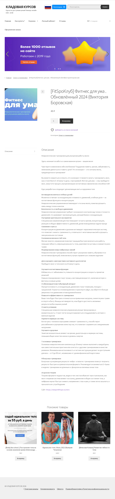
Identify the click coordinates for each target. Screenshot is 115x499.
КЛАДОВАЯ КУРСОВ (21, 7)
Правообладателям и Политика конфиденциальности (87, 489)
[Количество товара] (54, 121)
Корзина (32, 21)
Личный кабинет (48, 21)
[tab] (21, 151)
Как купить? (20, 21)
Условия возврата (47, 489)
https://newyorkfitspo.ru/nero (58, 390)
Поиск (105, 7)
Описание (9, 151)
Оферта (60, 489)
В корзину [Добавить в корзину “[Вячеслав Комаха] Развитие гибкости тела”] (94, 458)
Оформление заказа (13, 29)
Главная (8, 21)
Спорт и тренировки (20, 78)
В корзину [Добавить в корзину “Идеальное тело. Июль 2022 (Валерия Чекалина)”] (57, 458)
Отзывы (62, 21)
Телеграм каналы (30, 489)
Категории (59, 7)
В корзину (66, 121)
